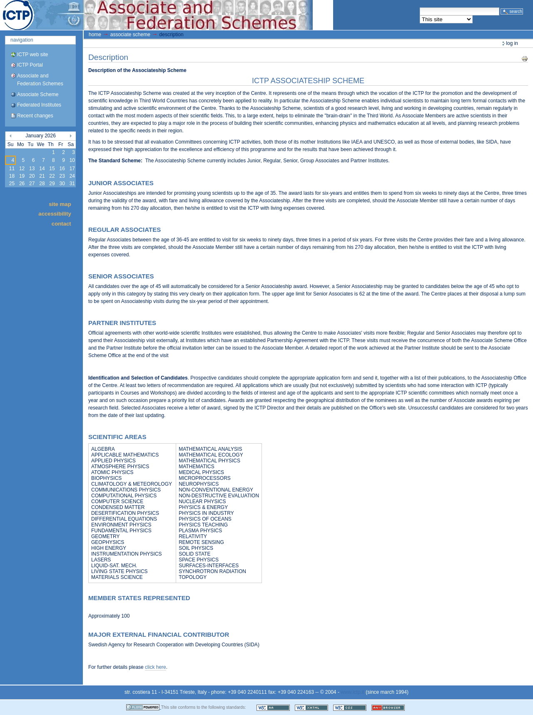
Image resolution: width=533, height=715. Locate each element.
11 (12, 168)
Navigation (21, 40)
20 (32, 176)
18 (12, 176)
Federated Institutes (39, 105)
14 (42, 168)
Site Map (60, 204)
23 (62, 176)
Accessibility (54, 214)
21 (42, 176)
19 (22, 176)
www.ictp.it (352, 692)
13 (32, 168)
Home (95, 34)
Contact (61, 223)
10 (72, 160)
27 (32, 183)
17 (72, 168)
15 (52, 168)
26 (22, 183)
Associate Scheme (37, 94)
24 (72, 176)
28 (42, 183)
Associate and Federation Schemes (40, 80)
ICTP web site (32, 54)
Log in (512, 43)
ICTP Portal (156, 15)
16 (62, 168)
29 (52, 183)
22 (52, 176)
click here (155, 667)
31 (72, 183)
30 (62, 183)
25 (12, 183)
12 (22, 168)
